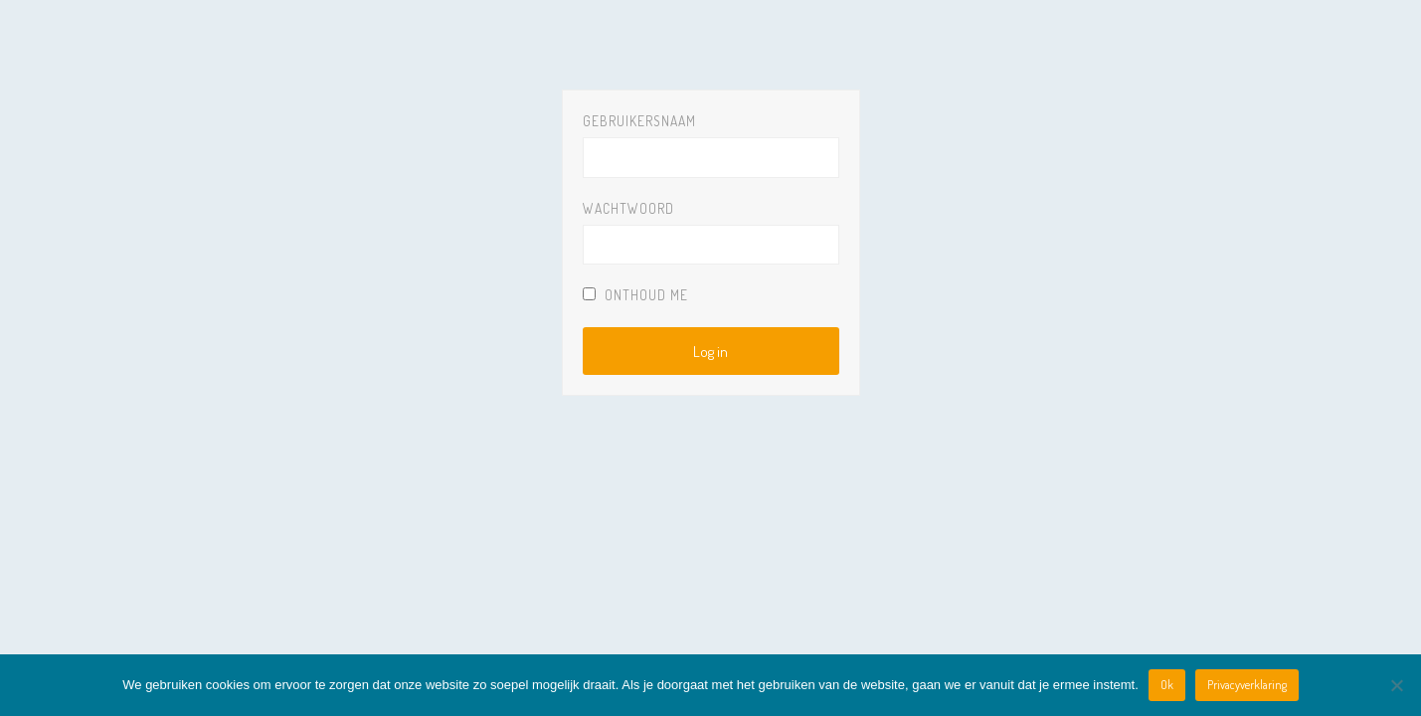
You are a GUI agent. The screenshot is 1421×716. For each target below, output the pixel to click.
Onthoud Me (636, 294)
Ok (1166, 684)
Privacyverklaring (1247, 684)
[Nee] (1396, 685)
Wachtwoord (628, 208)
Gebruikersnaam (639, 120)
